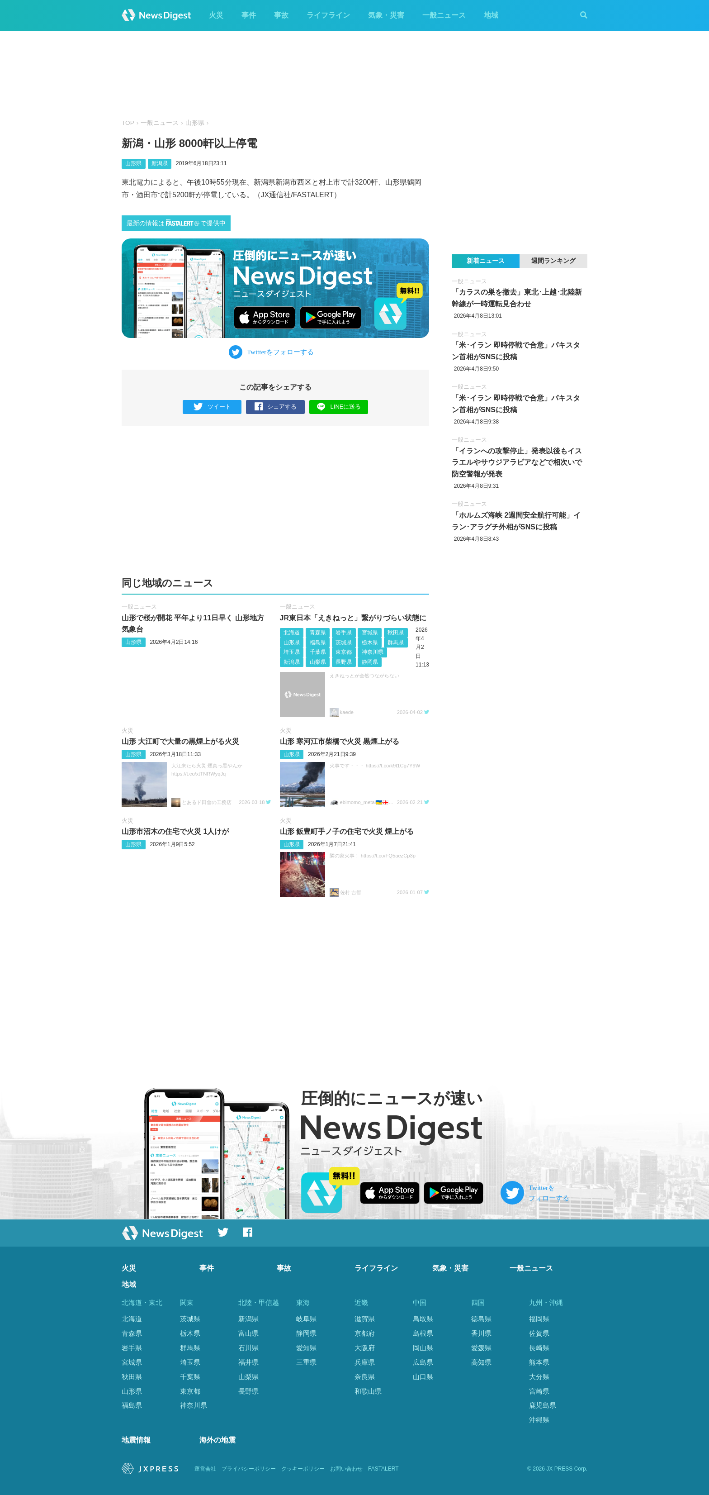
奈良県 (364, 1377)
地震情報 (136, 1440)
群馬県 (396, 642)
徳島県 (481, 1319)
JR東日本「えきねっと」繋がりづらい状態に (353, 618)
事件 (248, 15)
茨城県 (344, 642)
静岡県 (370, 662)
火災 (216, 15)
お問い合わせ (346, 1469)
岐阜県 (306, 1319)
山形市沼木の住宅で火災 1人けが (175, 831)
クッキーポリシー (303, 1469)
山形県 (194, 122)
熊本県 (539, 1362)
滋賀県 (364, 1319)
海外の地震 (217, 1440)
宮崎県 (539, 1391)
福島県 (318, 642)
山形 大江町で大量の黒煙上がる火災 (180, 741)
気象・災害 (386, 15)
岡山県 (423, 1348)
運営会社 (205, 1469)
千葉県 (318, 652)
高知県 (481, 1362)
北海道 (292, 632)
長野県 (344, 662)
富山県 (248, 1333)
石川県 (248, 1348)
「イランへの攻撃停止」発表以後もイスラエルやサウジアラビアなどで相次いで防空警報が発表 (517, 462)
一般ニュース (444, 15)
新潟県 (159, 163)
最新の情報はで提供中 (176, 223)
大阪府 (364, 1348)
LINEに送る (339, 406)
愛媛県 (481, 1348)
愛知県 (306, 1348)
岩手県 (344, 632)
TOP (128, 122)
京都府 (364, 1333)
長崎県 (539, 1348)
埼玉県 (292, 652)
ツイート (212, 407)
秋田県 (396, 632)
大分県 (539, 1377)
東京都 (344, 652)
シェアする (276, 407)
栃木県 (370, 642)
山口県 (423, 1377)
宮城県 (370, 632)
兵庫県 (364, 1362)
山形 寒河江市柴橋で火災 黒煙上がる (340, 741)
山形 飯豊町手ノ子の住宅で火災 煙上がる (347, 831)
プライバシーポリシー (249, 1469)
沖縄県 (539, 1420)
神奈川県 (372, 652)
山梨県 (318, 662)
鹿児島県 (542, 1405)
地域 (491, 15)
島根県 (423, 1333)
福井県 (248, 1362)
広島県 (423, 1362)
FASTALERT (383, 1469)
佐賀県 (539, 1333)
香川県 (481, 1333)
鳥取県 (423, 1319)
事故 (281, 15)
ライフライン (328, 15)
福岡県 (539, 1319)
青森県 (318, 632)
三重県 (306, 1362)
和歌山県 (368, 1391)
